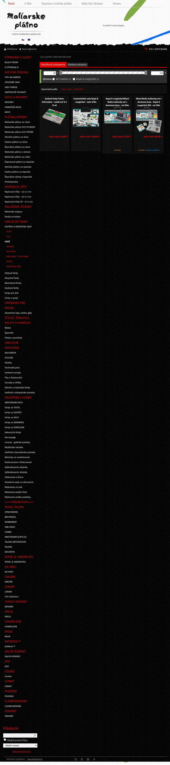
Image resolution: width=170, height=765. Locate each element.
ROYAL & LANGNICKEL (15, 562)
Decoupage (10, 437)
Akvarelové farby (13, 283)
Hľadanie (11, 728)
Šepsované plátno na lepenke (19, 162)
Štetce (8, 328)
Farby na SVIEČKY (13, 412)
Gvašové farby (12, 288)
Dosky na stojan (13, 216)
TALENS (8, 547)
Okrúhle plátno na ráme (17, 137)
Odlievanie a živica (14, 477)
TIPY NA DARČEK (13, 77)
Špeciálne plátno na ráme (17, 147)
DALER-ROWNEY (13, 656)
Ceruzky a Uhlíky (13, 382)
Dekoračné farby (13, 432)
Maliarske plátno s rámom (18, 152)
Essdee (8, 676)
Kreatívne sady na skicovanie (19, 482)
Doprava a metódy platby (57, 3)
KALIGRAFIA (10, 352)
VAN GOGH (10, 527)
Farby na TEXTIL (12, 407)
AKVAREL (10, 246)
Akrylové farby (12, 278)
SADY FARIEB (11, 87)
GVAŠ (7, 241)
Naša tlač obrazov (92, 3)
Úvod (42, 57)
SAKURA (9, 581)
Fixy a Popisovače (13, 377)
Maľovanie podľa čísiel (16, 492)
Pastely (8, 362)
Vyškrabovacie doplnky (16, 467)
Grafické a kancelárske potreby (20, 452)
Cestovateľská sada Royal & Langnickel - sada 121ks (85, 100)
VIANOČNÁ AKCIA (13, 107)
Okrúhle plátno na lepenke (18, 167)
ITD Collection (12, 596)
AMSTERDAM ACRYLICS (16, 537)
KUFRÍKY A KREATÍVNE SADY (18, 226)
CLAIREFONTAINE (13, 706)
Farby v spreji (11, 298)
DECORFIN (10, 552)
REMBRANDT (11, 522)
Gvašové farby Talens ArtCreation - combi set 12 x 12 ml (54, 102)
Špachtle (9, 333)
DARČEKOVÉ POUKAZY (15, 92)
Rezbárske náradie (14, 447)
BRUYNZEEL (10, 517)
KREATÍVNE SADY (13, 266)
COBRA (8, 532)
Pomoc (117, 3)
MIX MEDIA (11, 251)
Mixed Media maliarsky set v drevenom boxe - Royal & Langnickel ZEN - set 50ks (149, 102)
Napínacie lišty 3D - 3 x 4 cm (19, 201)
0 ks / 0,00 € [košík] (158, 49)
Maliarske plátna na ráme (17, 122)
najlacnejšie (66, 89)
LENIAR (8, 591)
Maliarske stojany (13, 211)
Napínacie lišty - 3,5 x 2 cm (18, 196)
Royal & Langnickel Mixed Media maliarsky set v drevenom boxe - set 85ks (117, 102)
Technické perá (12, 367)
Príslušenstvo (11, 182)
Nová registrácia (29, 49)
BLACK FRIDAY (11, 62)
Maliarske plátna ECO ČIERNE (19, 132)
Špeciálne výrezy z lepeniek (18, 177)
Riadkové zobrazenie (77, 65)
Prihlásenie (12, 49)
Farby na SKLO (12, 417)
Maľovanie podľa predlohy (18, 497)
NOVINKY (9, 102)
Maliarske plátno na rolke (17, 157)
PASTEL (9, 261)
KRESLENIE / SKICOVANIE (17, 256)
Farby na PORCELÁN (14, 427)
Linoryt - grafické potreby (17, 442)
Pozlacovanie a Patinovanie (18, 462)
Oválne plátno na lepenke (17, 172)
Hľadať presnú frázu (17, 740)
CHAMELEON (11, 626)
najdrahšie (78, 89)
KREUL (8, 616)
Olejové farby (11, 273)
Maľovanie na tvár (14, 487)
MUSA (7, 636)
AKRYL (9, 231)
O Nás (27, 3)
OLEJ (8, 236)
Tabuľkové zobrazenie (53, 64)
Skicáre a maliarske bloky (17, 387)
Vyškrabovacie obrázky (16, 472)
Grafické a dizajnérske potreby (20, 392)
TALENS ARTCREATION (15, 542)
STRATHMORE (11, 512)
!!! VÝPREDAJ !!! (12, 67)
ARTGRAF (9, 606)
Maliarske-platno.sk (21, 751)
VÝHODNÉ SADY (12, 82)
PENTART (9, 716)
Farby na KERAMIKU (14, 422)
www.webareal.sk (34, 759)
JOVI (7, 666)
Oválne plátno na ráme (16, 142)
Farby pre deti (12, 293)
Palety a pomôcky (13, 338)
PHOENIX (9, 696)
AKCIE (7, 112)
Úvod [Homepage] (11, 3)
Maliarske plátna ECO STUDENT (20, 127)
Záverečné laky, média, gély (18, 313)
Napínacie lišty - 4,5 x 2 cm (18, 192)
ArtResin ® (10, 646)
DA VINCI (9, 572)
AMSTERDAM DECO (14, 402)
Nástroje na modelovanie (17, 457)
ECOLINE (9, 357)
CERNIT (8, 686)
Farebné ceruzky (13, 372)
